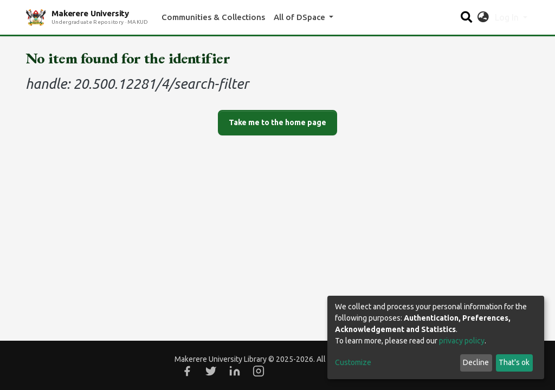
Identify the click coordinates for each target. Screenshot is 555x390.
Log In (508, 17)
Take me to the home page (277, 122)
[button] (483, 17)
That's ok (514, 362)
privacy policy (462, 340)
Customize (353, 362)
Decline (476, 362)
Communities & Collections (213, 17)
